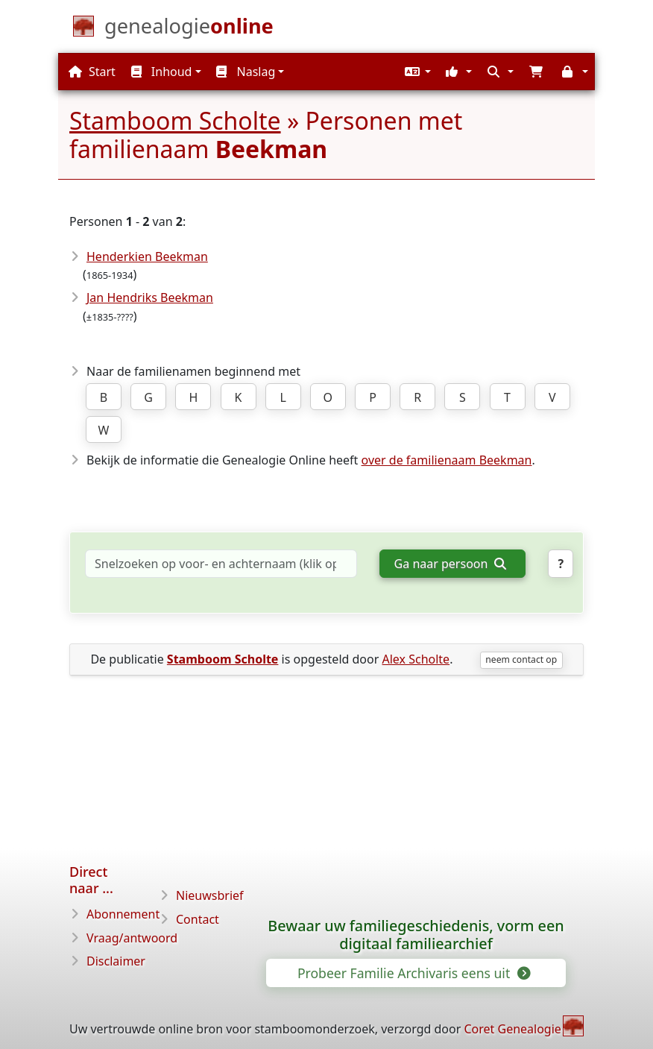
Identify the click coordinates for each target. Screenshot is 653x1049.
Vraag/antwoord (131, 938)
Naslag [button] (245, 71)
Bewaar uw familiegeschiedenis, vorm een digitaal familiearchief (416, 935)
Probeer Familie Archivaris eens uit (413, 973)
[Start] (189, 29)
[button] (416, 71)
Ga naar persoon (450, 563)
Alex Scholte (415, 659)
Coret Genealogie (512, 1029)
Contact (197, 919)
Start (92, 71)
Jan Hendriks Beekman (149, 297)
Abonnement (123, 914)
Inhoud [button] (161, 71)
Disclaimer (115, 961)
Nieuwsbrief (210, 895)
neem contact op (521, 659)
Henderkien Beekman (147, 256)
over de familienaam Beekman (447, 460)
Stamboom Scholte (175, 120)
